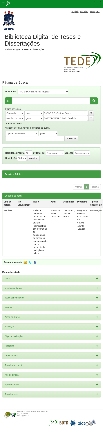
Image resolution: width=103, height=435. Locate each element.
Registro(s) (11, 158)
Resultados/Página (14, 153)
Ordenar (69, 153)
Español (84, 11)
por (8, 101)
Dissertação (96, 210)
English (75, 11)
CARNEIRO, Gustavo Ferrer (69, 213)
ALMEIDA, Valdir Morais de (55, 213)
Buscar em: (11, 91)
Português (94, 11)
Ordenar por (39, 153)
